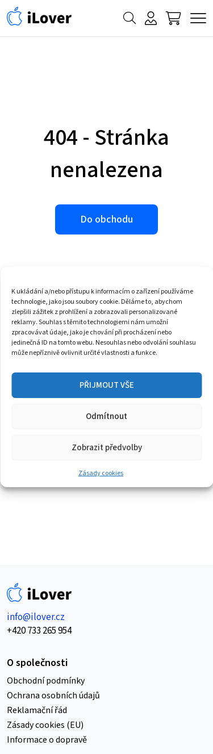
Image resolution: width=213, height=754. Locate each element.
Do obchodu (106, 219)
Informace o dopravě (47, 740)
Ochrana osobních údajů (53, 695)
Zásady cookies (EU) (45, 725)
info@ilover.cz (36, 617)
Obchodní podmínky (46, 681)
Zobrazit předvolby (107, 448)
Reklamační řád (37, 710)
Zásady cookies (100, 473)
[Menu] (198, 18)
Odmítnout (106, 416)
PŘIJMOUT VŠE (107, 385)
